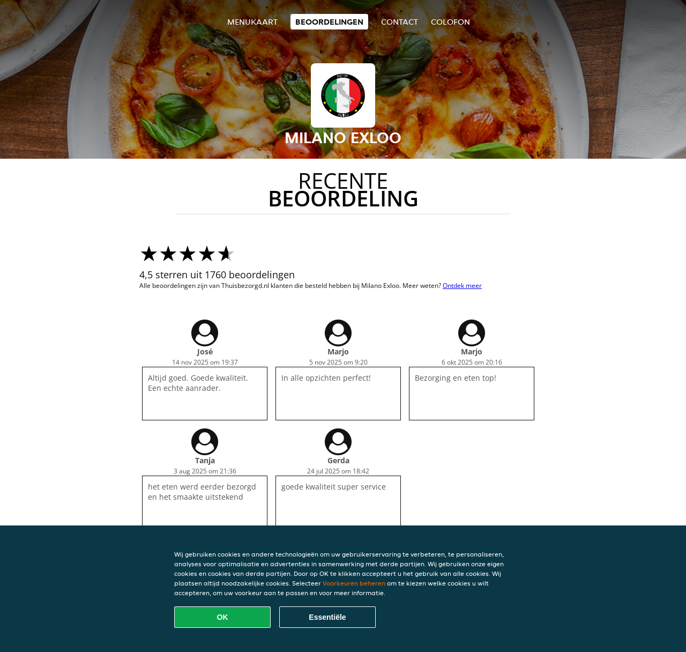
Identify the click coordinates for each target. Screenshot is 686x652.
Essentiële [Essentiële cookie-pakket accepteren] (327, 617)
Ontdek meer (462, 285)
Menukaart (252, 21)
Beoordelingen (329, 21)
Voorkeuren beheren (354, 583)
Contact (399, 21)
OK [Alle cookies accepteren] (222, 617)
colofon (450, 21)
